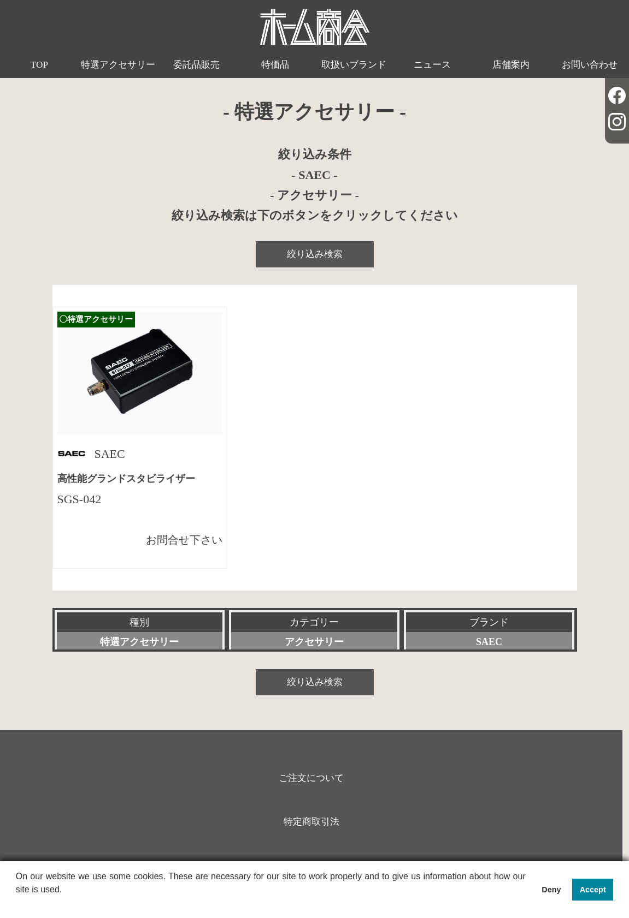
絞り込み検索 (315, 254)
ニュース (432, 64)
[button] (17, 903)
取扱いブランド (353, 64)
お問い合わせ (590, 64)
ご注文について (311, 778)
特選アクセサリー (118, 64)
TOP (39, 64)
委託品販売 (196, 64)
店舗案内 (511, 64)
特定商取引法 (311, 821)
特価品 (275, 64)
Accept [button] (593, 889)
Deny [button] (551, 889)
